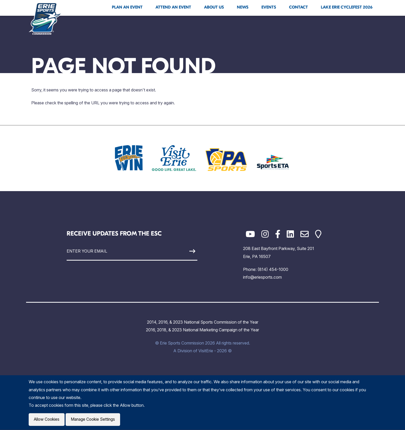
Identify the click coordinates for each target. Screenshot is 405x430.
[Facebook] (277, 234)
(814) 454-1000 (273, 269)
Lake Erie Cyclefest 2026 (346, 7)
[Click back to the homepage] (45, 18)
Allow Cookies (47, 419)
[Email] (304, 234)
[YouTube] (250, 234)
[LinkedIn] (290, 234)
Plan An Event (127, 7)
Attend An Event (173, 7)
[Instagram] (265, 234)
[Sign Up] (180, 251)
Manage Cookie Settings (95, 419)
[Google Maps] (318, 234)
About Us (214, 7)
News (242, 7)
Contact (298, 7)
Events (268, 7)
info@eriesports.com (262, 277)
